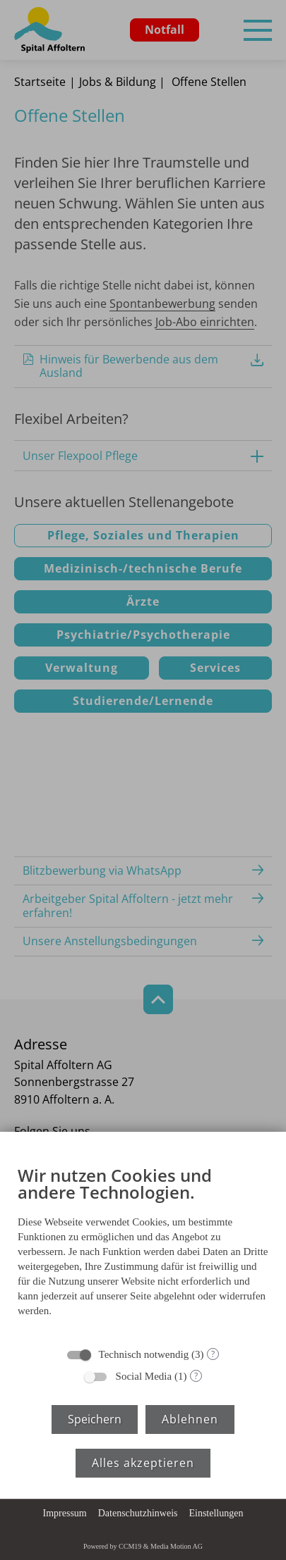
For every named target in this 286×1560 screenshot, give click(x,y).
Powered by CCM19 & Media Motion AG (143, 1546)
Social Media (144, 1376)
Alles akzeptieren (143, 1463)
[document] (143, 1245)
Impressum (65, 1513)
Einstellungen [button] (216, 1513)
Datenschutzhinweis (138, 1513)
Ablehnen (190, 1419)
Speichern (94, 1419)
